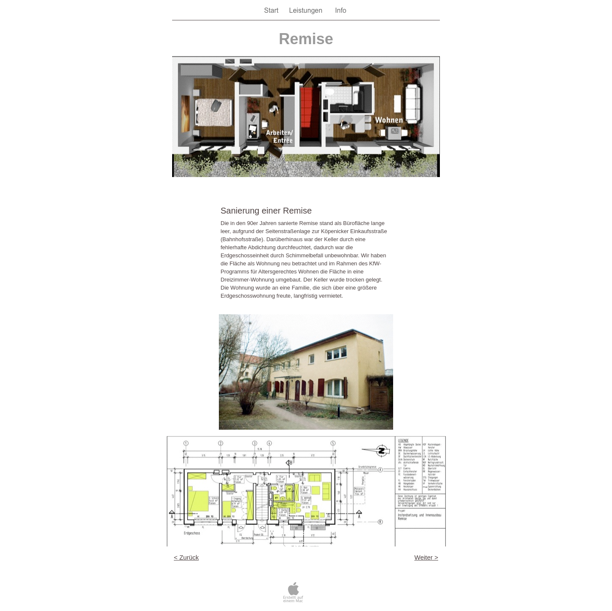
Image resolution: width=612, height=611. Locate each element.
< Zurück (186, 557)
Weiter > (426, 557)
